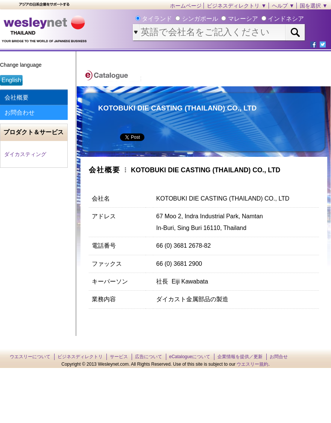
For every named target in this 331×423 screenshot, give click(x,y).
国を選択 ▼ (314, 6)
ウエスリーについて (30, 356)
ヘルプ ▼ (283, 6)
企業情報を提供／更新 (240, 356)
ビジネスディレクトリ (80, 356)
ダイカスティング (25, 154)
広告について (148, 356)
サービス (119, 356)
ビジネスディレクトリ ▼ (236, 6)
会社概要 (17, 97)
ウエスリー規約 (252, 364)
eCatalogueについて (189, 356)
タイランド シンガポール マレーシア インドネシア (222, 18)
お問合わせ (20, 112)
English (11, 80)
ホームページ (186, 6)
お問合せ (279, 356)
